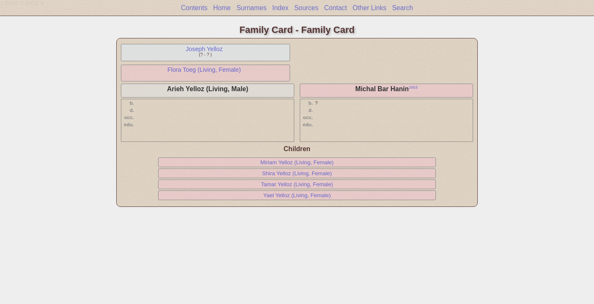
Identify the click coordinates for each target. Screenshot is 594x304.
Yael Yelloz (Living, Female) (297, 195)
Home (222, 7)
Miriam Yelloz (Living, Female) (297, 162)
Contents (194, 7)
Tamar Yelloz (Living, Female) (297, 184)
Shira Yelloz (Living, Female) (297, 173)
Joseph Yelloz (204, 49)
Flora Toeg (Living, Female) (204, 69)
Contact (335, 7)
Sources (306, 7)
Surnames (251, 7)
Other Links (369, 7)
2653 (413, 87)
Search (402, 7)
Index (280, 7)
